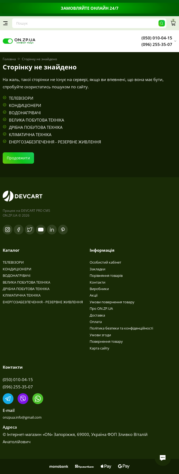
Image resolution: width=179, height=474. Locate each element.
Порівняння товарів (106, 275)
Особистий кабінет (105, 262)
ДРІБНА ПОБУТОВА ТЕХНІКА (35, 127)
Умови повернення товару (112, 302)
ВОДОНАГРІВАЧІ (25, 112)
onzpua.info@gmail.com (22, 417)
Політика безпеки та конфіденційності (121, 328)
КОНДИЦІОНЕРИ (25, 105)
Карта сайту (99, 348)
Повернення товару (106, 341)
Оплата (96, 321)
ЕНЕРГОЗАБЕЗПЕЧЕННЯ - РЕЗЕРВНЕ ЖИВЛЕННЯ (55, 141)
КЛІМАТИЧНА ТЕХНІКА (30, 134)
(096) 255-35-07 (18, 386)
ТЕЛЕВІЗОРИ (21, 98)
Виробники (99, 288)
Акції (93, 295)
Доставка (97, 315)
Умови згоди (100, 334)
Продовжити (18, 157)
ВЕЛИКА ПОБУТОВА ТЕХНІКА (36, 120)
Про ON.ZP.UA (101, 308)
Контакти (97, 282)
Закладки (97, 269)
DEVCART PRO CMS (35, 210)
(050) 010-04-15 (18, 379)
